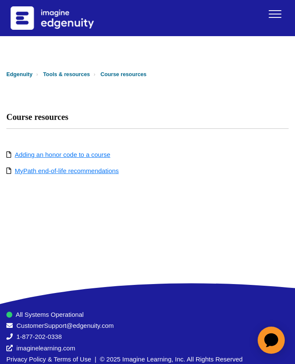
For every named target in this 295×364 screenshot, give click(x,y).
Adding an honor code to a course (62, 154)
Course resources (123, 74)
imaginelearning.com (46, 348)
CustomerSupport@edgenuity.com (65, 325)
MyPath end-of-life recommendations (67, 170)
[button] (274, 13)
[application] (271, 340)
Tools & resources (66, 74)
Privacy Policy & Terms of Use (48, 359)
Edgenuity (19, 74)
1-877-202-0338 (39, 336)
